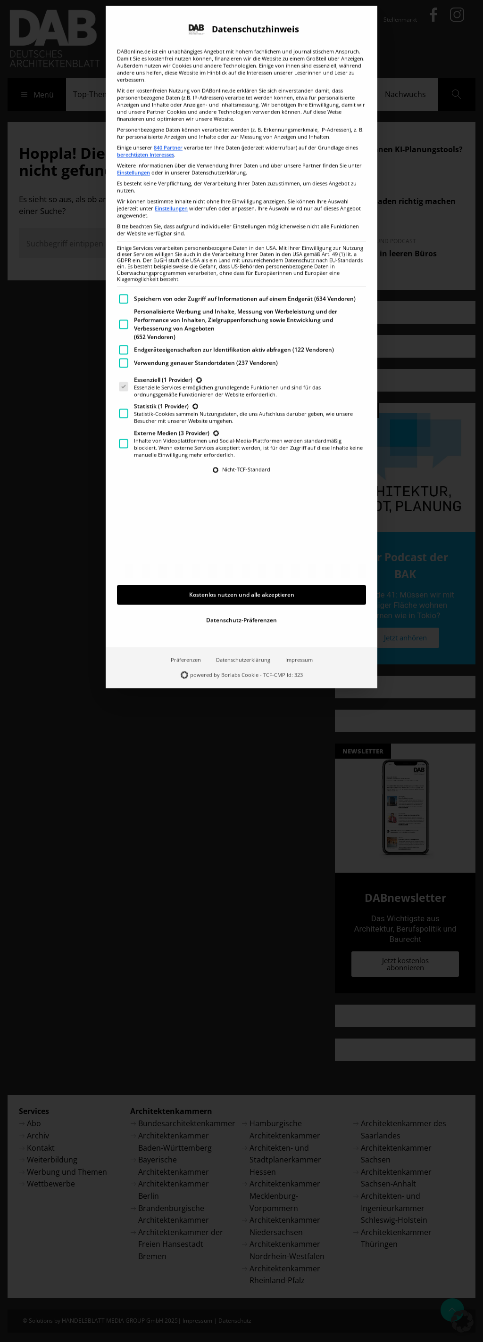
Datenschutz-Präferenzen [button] (241, 544)
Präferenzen (186, 583)
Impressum (299, 583)
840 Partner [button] (168, 71)
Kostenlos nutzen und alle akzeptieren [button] (241, 518)
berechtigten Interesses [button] (145, 78)
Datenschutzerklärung (243, 583)
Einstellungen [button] (133, 96)
